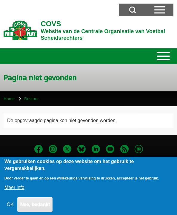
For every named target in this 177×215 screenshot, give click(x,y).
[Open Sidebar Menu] (159, 10)
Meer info (14, 191)
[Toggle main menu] (88, 56)
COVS (51, 24)
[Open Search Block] (132, 10)
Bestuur (31, 98)
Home (9, 98)
